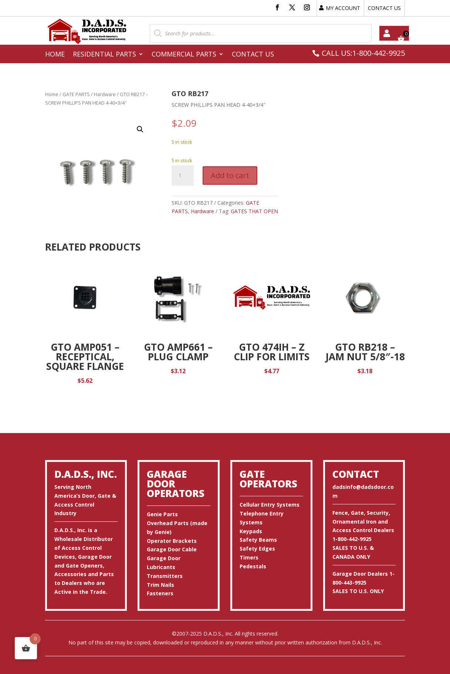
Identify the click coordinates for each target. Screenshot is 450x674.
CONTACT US (384, 7)
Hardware (105, 94)
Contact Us (253, 54)
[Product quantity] (183, 175)
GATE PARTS (76, 94)
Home (55, 54)
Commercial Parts (184, 54)
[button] (140, 129)
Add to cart (230, 175)
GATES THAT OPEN (254, 211)
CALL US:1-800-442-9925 (363, 53)
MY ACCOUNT (343, 7)
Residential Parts (104, 54)
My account (386, 33)
